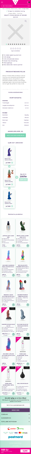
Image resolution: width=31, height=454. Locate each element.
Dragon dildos (26, 8)
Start (4, 8)
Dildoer (19, 8)
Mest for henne (14, 8)
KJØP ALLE (23, 179)
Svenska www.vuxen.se (15, 447)
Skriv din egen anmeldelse (15, 135)
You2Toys (19, 13)
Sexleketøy (8, 8)
